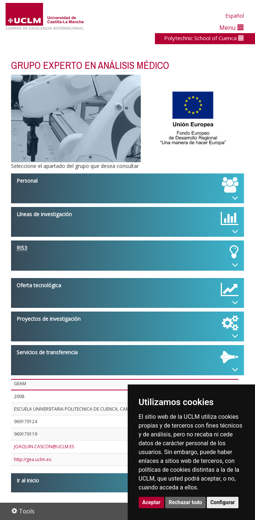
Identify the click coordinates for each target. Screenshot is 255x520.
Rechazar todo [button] (185, 502)
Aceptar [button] (151, 502)
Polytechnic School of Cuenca (204, 38)
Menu (231, 27)
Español (234, 15)
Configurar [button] (222, 502)
